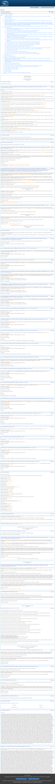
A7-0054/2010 (8, 402)
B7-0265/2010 (23, 585)
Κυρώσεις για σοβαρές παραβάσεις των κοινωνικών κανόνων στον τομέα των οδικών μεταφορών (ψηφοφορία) (23, 53)
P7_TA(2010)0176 (26, 749)
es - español (31, 7)
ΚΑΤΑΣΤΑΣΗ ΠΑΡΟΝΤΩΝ (7, 71)
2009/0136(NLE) (39, 177)
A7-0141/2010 (13, 322)
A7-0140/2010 (8, 450)
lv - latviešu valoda (42, 7)
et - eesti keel (35, 7)
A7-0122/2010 (46, 371)
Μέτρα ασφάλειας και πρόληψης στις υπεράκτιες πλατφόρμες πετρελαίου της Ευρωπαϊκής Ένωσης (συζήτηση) (21, 66)
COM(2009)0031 (3, 371)
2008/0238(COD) (17, 540)
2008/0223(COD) (26, 262)
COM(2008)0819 (3, 543)
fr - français (38, 7)
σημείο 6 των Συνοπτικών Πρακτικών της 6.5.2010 (15, 749)
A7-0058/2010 (35, 385)
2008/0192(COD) (6, 360)
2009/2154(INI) (37, 463)
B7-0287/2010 (15, 127)
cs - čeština (32, 7)
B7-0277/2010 (42, 104)
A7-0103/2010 (46, 543)
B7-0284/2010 (35, 121)
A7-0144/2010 (33, 568)
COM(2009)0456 (16, 174)
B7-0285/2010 (31, 123)
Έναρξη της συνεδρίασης (8, 15)
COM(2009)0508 (30, 177)
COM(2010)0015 (23, 180)
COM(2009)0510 (23, 208)
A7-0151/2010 (3, 439)
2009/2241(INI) (7, 568)
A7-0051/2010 (44, 428)
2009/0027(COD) (32, 251)
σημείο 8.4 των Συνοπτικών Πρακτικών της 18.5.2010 (13, 201)
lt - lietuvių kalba (43, 7)
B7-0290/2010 (13, 130)
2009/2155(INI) (16, 428)
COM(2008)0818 (7, 540)
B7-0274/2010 (43, 99)
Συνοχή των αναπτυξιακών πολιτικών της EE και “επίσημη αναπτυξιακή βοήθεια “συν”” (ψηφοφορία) (22, 52)
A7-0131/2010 (14, 183)
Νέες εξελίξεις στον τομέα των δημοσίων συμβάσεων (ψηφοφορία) (17, 51)
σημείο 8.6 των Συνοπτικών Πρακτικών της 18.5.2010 (45, 201)
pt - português (48, 7)
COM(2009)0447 (28, 182)
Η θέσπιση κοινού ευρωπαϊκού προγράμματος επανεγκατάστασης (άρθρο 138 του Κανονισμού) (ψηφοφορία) (23, 38)
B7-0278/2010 (44, 107)
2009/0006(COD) (13, 371)
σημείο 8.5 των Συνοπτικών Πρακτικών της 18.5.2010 (29, 201)
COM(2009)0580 (3, 385)
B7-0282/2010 (28, 114)
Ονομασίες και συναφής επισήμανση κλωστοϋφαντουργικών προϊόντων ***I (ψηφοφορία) (20, 45)
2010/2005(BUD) (41, 152)
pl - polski (47, 7)
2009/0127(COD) (26, 174)
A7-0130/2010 (11, 464)
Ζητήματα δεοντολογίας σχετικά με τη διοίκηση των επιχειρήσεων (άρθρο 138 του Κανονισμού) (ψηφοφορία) (23, 41)
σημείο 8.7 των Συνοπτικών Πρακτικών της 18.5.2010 (10, 202)
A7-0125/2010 (10, 175)
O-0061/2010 (9, 682)
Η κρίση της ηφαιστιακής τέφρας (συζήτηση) (11, 67)
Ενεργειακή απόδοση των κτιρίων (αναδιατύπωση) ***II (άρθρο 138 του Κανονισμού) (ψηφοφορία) (21, 31)
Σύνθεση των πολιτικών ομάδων (9, 19)
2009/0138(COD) (33, 208)
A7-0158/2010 (16, 150)
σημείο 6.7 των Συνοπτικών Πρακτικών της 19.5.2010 (13, 557)
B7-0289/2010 (11, 116)
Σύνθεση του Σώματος (8, 18)
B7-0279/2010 (31, 109)
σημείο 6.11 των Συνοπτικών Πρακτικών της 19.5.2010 (13, 588)
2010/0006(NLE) (28, 180)
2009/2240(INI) (33, 182)
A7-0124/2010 (3, 263)
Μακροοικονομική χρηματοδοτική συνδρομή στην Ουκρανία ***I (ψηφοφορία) (18, 46)
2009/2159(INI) (28, 345)
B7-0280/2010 (36, 110)
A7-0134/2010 (10, 164)
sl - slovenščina (51, 7)
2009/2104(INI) (8, 543)
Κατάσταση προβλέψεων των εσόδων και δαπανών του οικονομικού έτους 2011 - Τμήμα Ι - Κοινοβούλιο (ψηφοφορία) (24, 48)
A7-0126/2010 (23, 288)
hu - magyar (44, 7)
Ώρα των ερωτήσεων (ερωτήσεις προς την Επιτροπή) (13, 64)
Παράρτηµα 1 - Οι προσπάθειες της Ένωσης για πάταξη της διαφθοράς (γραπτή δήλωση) (17, 72)
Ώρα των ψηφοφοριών (8, 27)
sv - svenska (53, 7)
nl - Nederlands (46, 7)
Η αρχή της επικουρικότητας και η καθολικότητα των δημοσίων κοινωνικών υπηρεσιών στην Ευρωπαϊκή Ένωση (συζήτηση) (23, 65)
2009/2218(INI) (39, 449)
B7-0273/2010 (10, 97)
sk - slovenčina (50, 7)
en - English (37, 7)
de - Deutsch (34, 7)
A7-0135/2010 (46, 332)
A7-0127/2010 (11, 300)
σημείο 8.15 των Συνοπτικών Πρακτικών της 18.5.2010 (20, 164)
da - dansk (33, 7)
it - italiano (41, 7)
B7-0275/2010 (7, 101)
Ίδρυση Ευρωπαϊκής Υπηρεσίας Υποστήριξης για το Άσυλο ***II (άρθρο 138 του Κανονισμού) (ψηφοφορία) (23, 30)
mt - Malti (45, 7)
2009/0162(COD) (13, 385)
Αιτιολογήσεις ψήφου (8, 54)
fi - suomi (52, 7)
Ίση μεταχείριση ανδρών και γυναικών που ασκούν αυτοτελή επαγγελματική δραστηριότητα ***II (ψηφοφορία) (23, 44)
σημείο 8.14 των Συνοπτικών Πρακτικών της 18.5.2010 (13, 223)
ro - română (49, 7)
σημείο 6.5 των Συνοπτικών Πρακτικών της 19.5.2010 (21, 165)
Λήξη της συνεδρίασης (8, 70)
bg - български (30, 7)
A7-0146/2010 (38, 360)
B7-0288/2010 (27, 128)
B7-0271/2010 (10, 93)
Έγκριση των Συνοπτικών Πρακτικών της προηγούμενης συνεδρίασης (15, 57)
